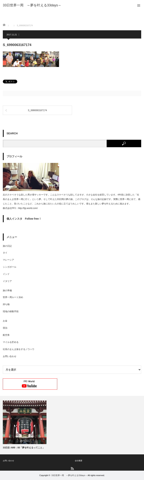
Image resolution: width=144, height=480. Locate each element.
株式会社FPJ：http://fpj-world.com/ (20, 208)
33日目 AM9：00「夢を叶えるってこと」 (24, 447)
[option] (24, 425)
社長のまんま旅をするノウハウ (18, 349)
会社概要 (78, 461)
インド (6, 274)
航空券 (6, 335)
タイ (5, 252)
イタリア (7, 281)
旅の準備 (7, 290)
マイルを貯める (11, 342)
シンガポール (9, 267)
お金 (5, 321)
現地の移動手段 (11, 311)
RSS (72, 468)
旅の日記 (7, 246)
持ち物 (6, 304)
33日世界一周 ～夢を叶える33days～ (69, 475)
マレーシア (8, 260)
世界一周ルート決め (13, 297)
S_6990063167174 (37, 110)
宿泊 (5, 328)
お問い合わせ (9, 356)
